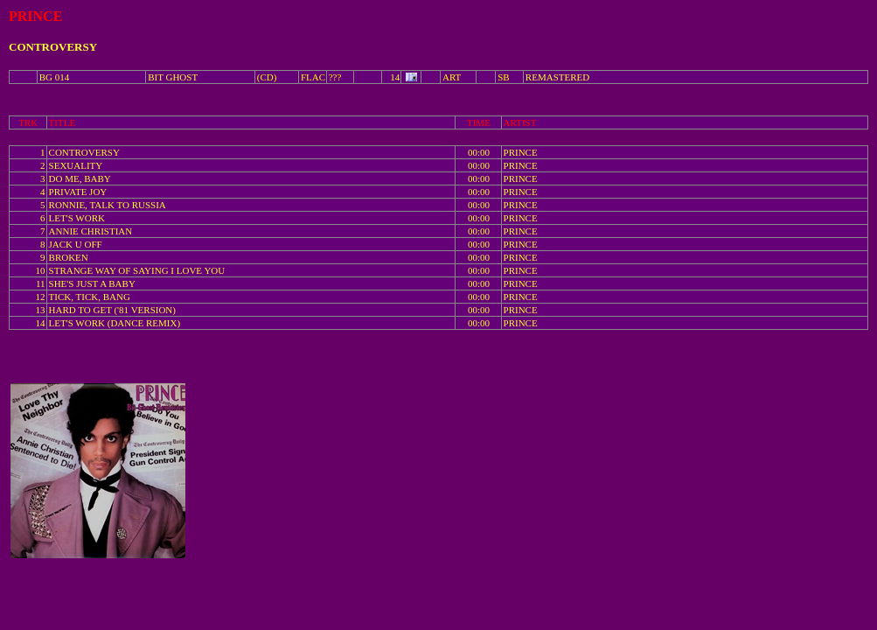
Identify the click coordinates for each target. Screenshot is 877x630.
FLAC (313, 77)
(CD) (267, 77)
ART (451, 77)
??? (335, 77)
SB (503, 77)
